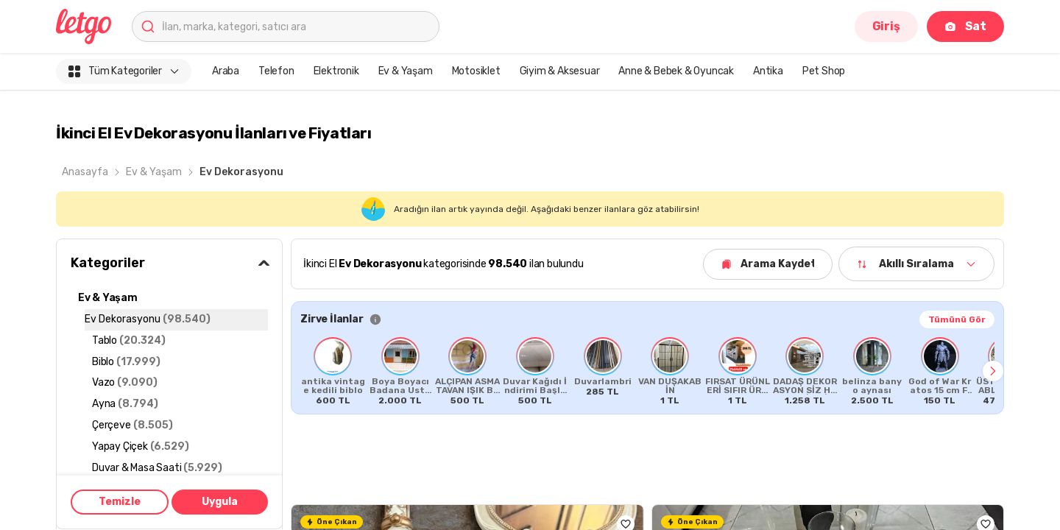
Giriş (886, 26)
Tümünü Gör (957, 319)
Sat (965, 26)
